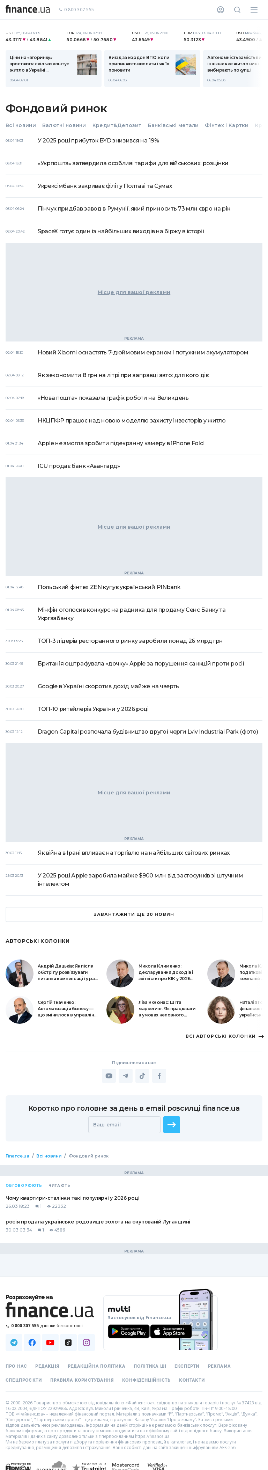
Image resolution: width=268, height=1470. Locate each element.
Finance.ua (17, 1156)
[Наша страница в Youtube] (50, 1342)
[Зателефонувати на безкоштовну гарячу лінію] (50, 1326)
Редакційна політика (96, 1366)
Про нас (16, 1366)
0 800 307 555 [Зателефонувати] (76, 10)
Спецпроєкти (24, 1380)
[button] (171, 1124)
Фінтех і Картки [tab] (226, 125)
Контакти (192, 1380)
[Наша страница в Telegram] (14, 1342)
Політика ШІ (150, 1366)
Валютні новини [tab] (64, 125)
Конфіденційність (146, 1380)
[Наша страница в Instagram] (86, 1342)
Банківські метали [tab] (173, 125)
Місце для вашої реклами (134, 292)
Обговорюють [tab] (24, 1186)
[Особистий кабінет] (220, 10)
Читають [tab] (59, 1186)
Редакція (47, 1366)
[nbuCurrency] (32, 36)
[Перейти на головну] (28, 9)
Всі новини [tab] (21, 125)
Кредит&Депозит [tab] (117, 125)
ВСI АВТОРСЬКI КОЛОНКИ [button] (224, 1036)
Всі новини (48, 1156)
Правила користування (82, 1380)
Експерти (187, 1366)
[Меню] (254, 10)
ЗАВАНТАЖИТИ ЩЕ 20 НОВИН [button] (134, 914)
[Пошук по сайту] (237, 10)
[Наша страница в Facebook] (32, 1342)
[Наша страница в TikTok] (68, 1342)
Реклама (219, 1366)
